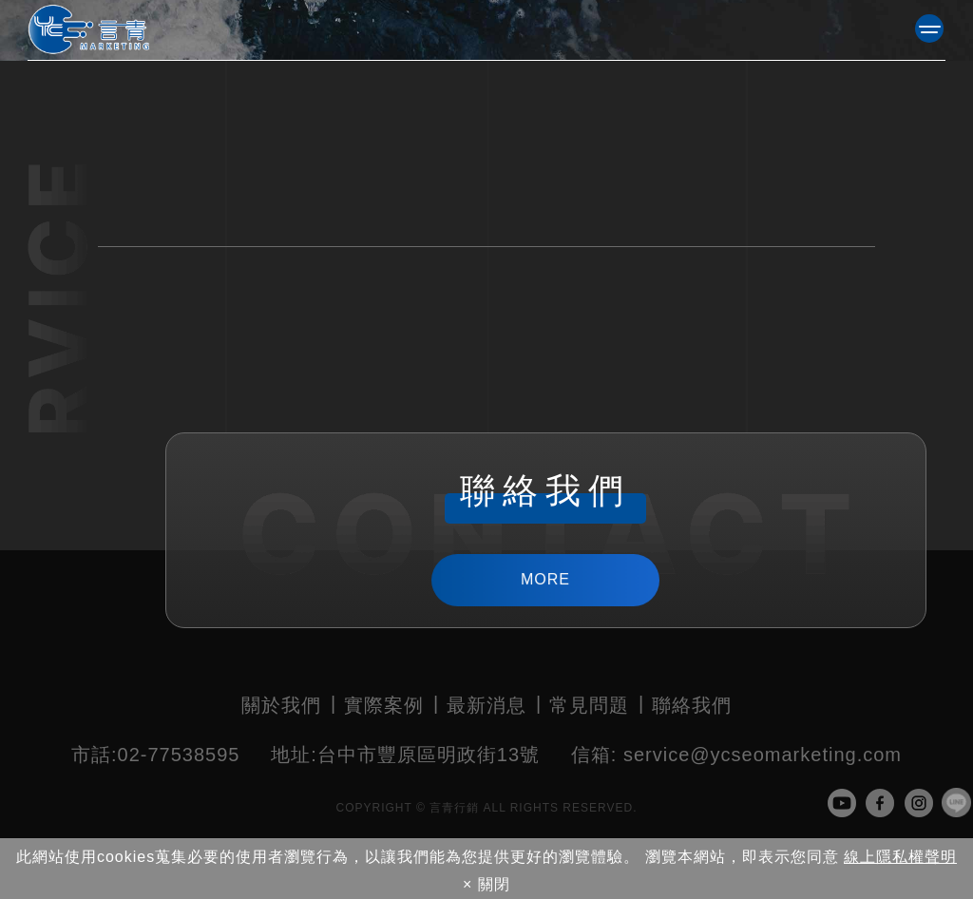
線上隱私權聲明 (900, 857)
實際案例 (384, 705)
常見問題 (589, 705)
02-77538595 (155, 754)
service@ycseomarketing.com (736, 754)
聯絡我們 (692, 705)
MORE (546, 579)
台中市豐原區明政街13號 (405, 754)
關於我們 (281, 705)
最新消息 (486, 705)
